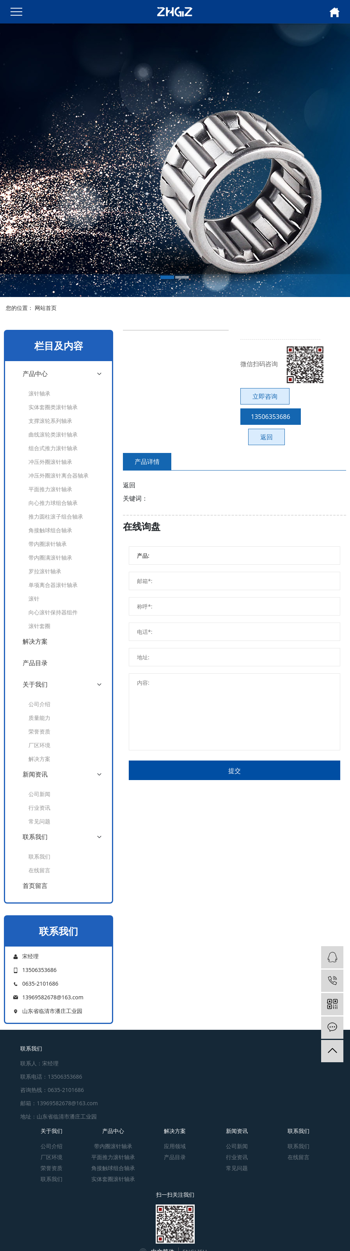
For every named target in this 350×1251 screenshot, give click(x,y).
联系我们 (35, 836)
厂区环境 (39, 745)
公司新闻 (39, 794)
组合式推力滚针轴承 (53, 448)
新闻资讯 (35, 774)
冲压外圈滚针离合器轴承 (58, 475)
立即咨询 (264, 396)
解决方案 (35, 641)
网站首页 (46, 307)
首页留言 (35, 885)
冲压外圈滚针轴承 (50, 461)
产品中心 (35, 373)
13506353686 (270, 416)
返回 (266, 437)
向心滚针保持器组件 (53, 612)
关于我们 (35, 684)
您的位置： (19, 307)
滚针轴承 (39, 393)
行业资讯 (39, 807)
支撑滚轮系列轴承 (50, 420)
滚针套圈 (39, 626)
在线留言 (39, 870)
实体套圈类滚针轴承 (53, 407)
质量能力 (39, 717)
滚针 (33, 598)
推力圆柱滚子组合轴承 (55, 516)
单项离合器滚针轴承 (53, 585)
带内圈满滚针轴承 (50, 557)
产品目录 (35, 663)
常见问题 (39, 821)
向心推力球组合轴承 (53, 502)
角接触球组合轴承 (50, 530)
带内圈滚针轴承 (47, 544)
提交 (234, 770)
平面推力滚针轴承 (50, 489)
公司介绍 (39, 704)
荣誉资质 (39, 731)
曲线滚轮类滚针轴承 (53, 434)
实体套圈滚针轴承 (113, 1179)
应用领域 (175, 1146)
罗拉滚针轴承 (44, 571)
